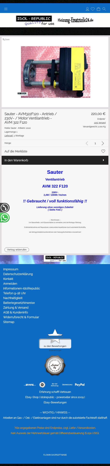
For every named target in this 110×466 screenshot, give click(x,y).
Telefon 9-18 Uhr (14, 293)
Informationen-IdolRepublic (21, 288)
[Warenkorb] (98, 9)
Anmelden (87, 9)
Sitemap (8, 322)
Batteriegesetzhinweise (19, 302)
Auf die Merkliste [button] (15, 151)
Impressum (10, 269)
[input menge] (95, 143)
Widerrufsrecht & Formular (21, 317)
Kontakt (8, 279)
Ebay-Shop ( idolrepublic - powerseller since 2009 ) (55, 397)
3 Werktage (14, 136)
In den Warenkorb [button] (16, 160)
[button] (5, 9)
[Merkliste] (93, 9)
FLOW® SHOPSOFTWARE (55, 455)
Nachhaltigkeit (12, 298)
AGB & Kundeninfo (15, 312)
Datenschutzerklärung (18, 274)
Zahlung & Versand (15, 307)
